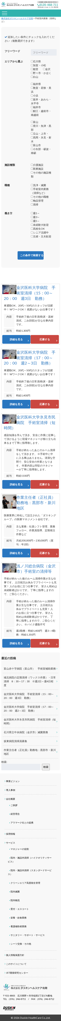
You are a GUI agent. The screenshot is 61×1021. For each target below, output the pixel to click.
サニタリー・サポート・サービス (28, 935)
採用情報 (10, 833)
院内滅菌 (15, 891)
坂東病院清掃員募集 (15, 741)
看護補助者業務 (19, 926)
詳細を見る (16, 339)
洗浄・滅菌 (38, 185)
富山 (34, 121)
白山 (34, 76)
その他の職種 (40, 196)
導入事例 (10, 790)
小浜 (34, 95)
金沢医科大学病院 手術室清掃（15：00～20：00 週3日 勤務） (29, 293)
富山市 (36, 145)
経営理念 (15, 813)
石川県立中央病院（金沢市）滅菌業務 (26, 732)
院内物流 (15, 900)
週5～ (35, 220)
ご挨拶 (14, 805)
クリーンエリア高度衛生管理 (25, 882)
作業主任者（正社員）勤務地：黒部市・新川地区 (35, 502)
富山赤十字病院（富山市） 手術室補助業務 (30, 668)
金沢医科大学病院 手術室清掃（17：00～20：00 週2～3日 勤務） (29, 357)
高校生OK (38, 228)
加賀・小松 (38, 65)
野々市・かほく (41, 72)
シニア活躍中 (40, 232)
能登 (34, 69)
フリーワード (12, 51)
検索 (45, 766)
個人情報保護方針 (15, 955)
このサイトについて (16, 964)
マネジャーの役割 (20, 849)
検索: (4, 761)
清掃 (34, 204)
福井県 (36, 83)
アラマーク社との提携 (22, 822)
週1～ (35, 213)
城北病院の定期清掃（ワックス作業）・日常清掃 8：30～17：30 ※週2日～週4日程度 (30, 681)
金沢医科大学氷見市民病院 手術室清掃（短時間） (29, 422)
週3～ (35, 217)
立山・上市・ (40, 133)
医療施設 (37, 168)
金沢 (46, 69)
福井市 (36, 107)
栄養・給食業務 (19, 917)
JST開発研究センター (17, 972)
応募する (45, 339)
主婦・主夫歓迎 (41, 236)
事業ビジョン (13, 781)
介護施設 (37, 164)
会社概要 (10, 798)
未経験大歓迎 (40, 224)
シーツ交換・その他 (21, 943)
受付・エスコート (20, 909)
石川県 (36, 61)
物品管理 (37, 200)
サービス (10, 842)
